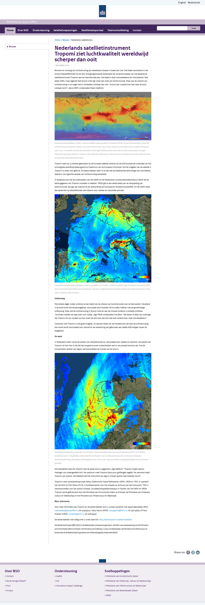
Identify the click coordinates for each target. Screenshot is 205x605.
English (182, 2)
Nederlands (194, 2)
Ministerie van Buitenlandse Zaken (122, 590)
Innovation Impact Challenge (69, 585)
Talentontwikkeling (118, 30)
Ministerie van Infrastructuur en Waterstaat (126, 585)
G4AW (59, 576)
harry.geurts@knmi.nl (118, 510)
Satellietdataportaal (92, 30)
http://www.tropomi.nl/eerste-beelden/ (115, 519)
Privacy (9, 590)
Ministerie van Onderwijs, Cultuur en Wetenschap (128, 581)
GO (57, 581)
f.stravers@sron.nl (76, 514)
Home (10, 30)
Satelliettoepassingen (65, 30)
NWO (108, 595)
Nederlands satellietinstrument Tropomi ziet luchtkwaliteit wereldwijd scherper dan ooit (83, 40)
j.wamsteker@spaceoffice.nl (66, 510)
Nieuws (12, 46)
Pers (8, 585)
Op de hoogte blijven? (16, 581)
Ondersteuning (41, 30)
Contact (137, 30)
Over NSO (23, 30)
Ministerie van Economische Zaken (122, 576)
